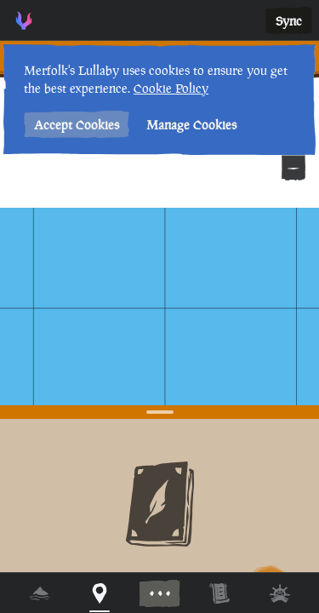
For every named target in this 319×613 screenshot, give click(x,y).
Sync (289, 21)
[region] (159, 306)
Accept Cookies (76, 125)
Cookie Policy (171, 88)
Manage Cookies (191, 125)
